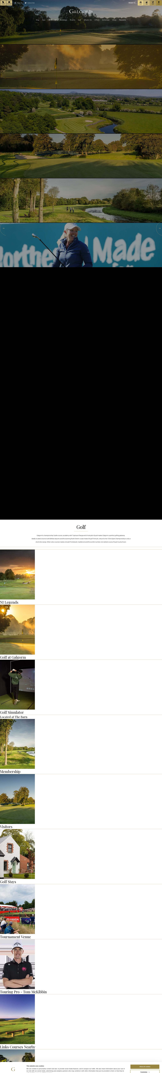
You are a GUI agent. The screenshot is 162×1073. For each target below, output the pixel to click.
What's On (88, 20)
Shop (114, 20)
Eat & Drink (52, 20)
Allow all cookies (144, 1057)
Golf (79, 20)
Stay (37, 20)
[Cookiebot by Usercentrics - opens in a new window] (13, 1069)
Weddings (63, 20)
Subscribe (30, 3)
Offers (97, 20)
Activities (106, 20)
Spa (43, 20)
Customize (144, 1063)
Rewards (122, 20)
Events (72, 20)
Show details (31, 1069)
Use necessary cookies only (145, 1068)
